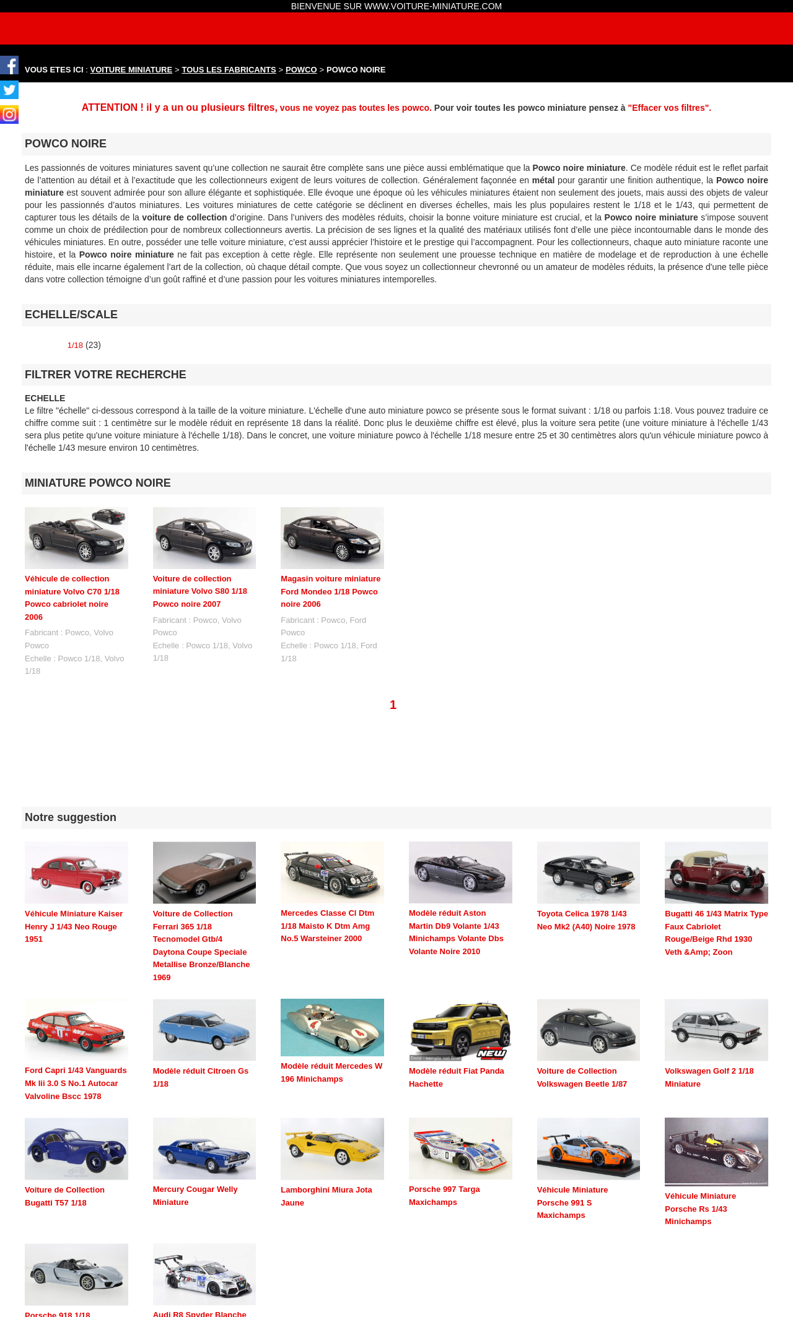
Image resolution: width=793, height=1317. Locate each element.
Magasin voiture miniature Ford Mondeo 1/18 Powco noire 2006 (330, 591)
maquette (455, 1299)
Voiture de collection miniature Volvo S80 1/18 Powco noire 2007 (200, 591)
